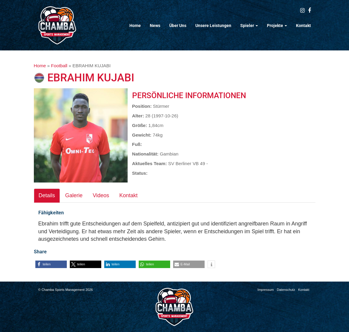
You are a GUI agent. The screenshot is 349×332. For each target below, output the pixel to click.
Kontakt (303, 25)
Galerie (74, 195)
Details (47, 195)
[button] (51, 264)
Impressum (266, 289)
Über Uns (177, 25)
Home (135, 25)
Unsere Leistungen (213, 25)
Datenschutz (286, 289)
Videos (101, 195)
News (155, 25)
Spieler (249, 25)
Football (59, 65)
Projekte (277, 25)
